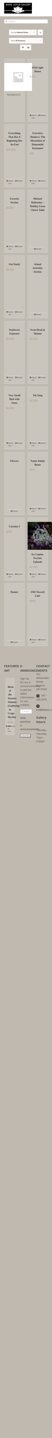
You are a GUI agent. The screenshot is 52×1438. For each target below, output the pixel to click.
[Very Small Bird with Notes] (14, 389)
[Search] (6, 21)
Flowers (14, 461)
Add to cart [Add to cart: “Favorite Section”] (10, 247)
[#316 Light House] (38, 61)
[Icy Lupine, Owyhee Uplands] (38, 534)
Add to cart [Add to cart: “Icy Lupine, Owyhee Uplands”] (34, 575)
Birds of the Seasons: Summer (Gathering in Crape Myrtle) (10, 702)
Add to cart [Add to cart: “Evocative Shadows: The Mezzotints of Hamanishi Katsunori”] (34, 182)
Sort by (19, 32)
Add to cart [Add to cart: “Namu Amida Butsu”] (34, 509)
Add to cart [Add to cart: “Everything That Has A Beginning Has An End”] (10, 182)
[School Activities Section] (38, 257)
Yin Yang (37, 395)
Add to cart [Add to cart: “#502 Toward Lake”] (34, 640)
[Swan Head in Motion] (38, 323)
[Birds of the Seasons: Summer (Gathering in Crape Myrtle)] (10, 680)
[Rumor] (14, 585)
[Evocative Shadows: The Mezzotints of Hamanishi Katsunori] (38, 126)
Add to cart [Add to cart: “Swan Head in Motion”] (34, 378)
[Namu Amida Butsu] (38, 454)
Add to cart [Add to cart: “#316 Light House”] (34, 116)
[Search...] (26, 21)
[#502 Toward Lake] (38, 585)
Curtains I (14, 526)
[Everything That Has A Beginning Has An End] (14, 126)
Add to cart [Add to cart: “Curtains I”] (10, 575)
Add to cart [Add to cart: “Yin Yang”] (34, 444)
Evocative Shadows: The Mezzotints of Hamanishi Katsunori (37, 141)
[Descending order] (40, 32)
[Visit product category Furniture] (14, 79)
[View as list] (28, 47)
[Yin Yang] (38, 389)
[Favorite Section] (14, 192)
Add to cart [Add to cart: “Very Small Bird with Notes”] (10, 444)
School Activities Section (38, 268)
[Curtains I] (14, 520)
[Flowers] (14, 454)
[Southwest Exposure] (14, 323)
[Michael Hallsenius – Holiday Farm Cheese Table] (38, 192)
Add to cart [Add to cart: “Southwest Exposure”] (10, 378)
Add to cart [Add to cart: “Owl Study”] (10, 313)
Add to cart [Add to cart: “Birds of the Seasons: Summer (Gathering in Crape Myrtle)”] (9, 728)
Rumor (14, 592)
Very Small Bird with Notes (14, 399)
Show (18, 40)
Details (43, 115)
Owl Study (14, 264)
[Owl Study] (14, 257)
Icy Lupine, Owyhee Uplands (37, 558)
